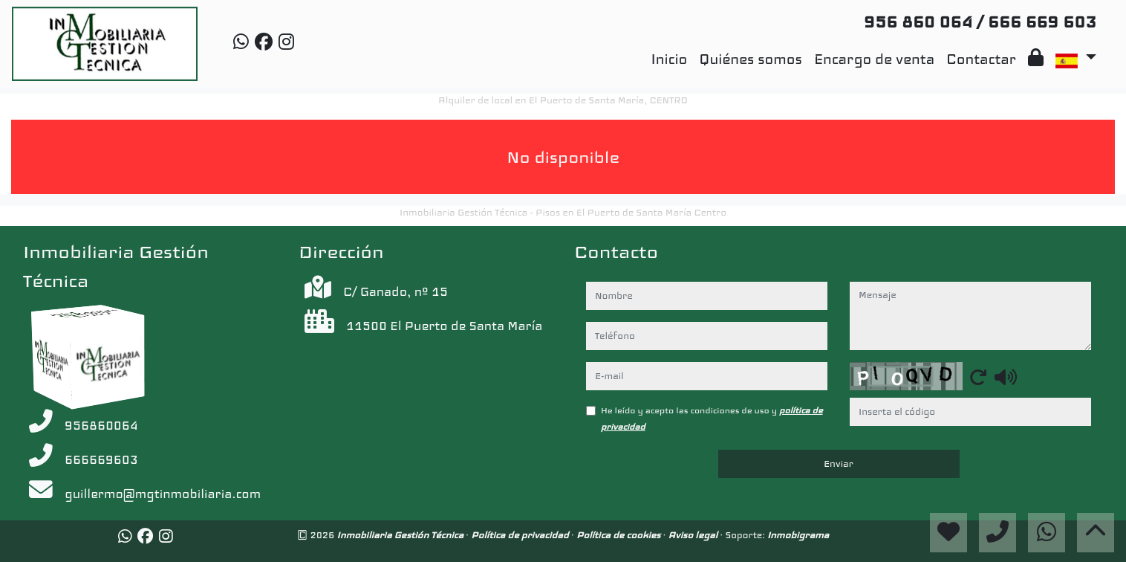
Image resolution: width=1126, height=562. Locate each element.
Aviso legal (694, 534)
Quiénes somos (750, 59)
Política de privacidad (521, 534)
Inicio (669, 59)
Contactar (981, 59)
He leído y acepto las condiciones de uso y (712, 418)
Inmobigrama (798, 534)
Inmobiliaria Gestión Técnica (401, 534)
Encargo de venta (874, 59)
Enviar (838, 464)
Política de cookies (619, 534)
